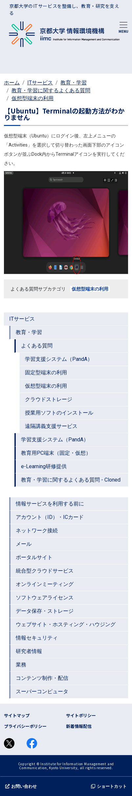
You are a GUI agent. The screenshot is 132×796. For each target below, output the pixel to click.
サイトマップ (17, 715)
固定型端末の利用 (46, 372)
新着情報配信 (79, 726)
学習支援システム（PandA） (59, 359)
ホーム (12, 83)
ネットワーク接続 (37, 530)
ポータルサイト (34, 557)
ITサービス (40, 83)
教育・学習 (73, 83)
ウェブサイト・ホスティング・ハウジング (66, 624)
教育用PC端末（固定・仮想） (56, 453)
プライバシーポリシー (25, 726)
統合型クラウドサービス (45, 571)
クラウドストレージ (48, 399)
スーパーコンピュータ (42, 691)
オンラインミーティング (45, 584)
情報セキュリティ (37, 638)
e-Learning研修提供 (44, 466)
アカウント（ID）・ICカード (50, 517)
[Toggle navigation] (123, 26)
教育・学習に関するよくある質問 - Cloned (71, 480)
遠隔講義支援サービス (51, 426)
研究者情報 (29, 651)
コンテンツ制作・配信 (42, 678)
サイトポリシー (81, 715)
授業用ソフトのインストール (59, 413)
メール (24, 544)
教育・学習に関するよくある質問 (50, 90)
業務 (21, 665)
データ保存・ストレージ (45, 611)
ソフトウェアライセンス (45, 597)
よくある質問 (37, 346)
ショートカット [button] (109, 786)
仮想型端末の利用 (32, 98)
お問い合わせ (21, 786)
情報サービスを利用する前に (50, 504)
